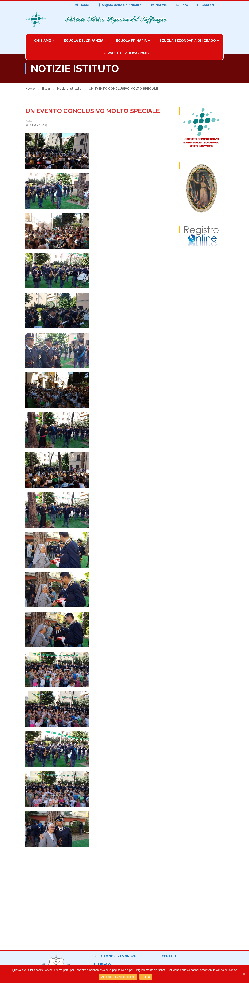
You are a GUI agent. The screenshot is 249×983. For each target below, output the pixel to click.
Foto (182, 5)
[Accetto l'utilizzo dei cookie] (244, 974)
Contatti (206, 5)
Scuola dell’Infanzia (83, 41)
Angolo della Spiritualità (120, 5)
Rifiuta (146, 976)
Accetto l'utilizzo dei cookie (118, 976)
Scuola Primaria (131, 41)
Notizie (159, 5)
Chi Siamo (42, 41)
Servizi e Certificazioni (125, 53)
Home (82, 5)
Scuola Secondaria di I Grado (188, 41)
